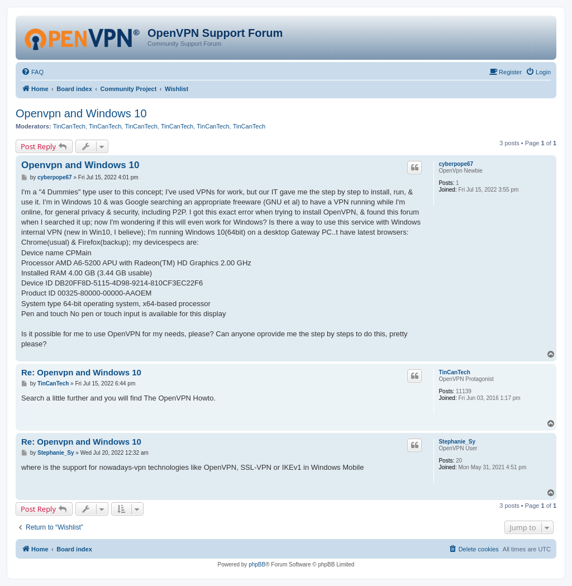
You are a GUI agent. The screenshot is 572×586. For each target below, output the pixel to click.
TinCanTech (69, 126)
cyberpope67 (455, 164)
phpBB (257, 564)
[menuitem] (32, 72)
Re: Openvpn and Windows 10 (81, 372)
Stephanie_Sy (456, 442)
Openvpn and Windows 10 (81, 113)
